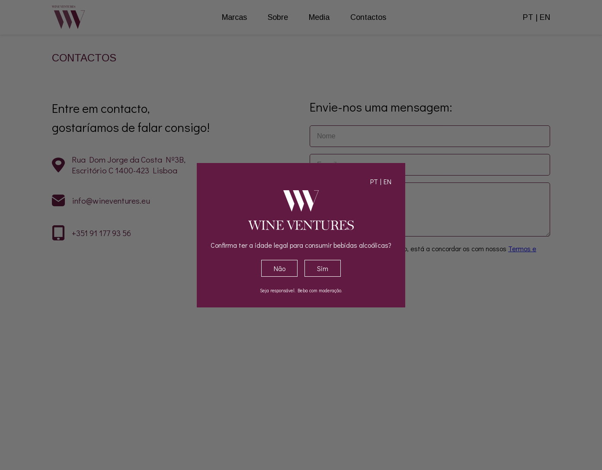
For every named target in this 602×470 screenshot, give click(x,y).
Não (279, 268)
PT (374, 181)
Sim (322, 268)
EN (387, 181)
